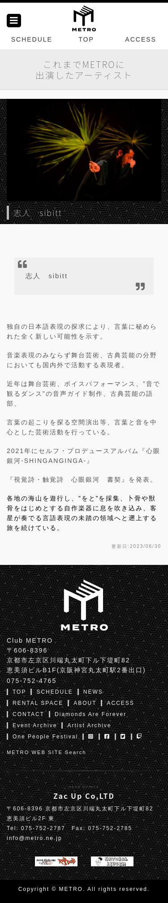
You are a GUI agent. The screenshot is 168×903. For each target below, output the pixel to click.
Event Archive (35, 725)
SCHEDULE (31, 39)
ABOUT (84, 703)
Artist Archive (89, 725)
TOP (86, 39)
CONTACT (28, 714)
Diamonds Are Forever (90, 714)
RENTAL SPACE (38, 703)
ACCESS (140, 39)
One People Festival (45, 736)
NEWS (93, 692)
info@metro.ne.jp (34, 838)
